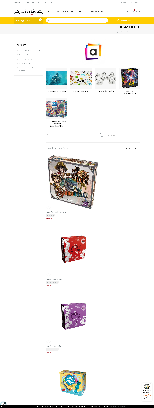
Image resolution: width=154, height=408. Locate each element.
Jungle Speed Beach (54, 230)
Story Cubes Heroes (87, 187)
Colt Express (116, 314)
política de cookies (119, 406)
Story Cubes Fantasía (54, 272)
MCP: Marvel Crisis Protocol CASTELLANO (28, 69)
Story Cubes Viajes (118, 230)
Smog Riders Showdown (56, 187)
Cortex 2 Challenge (119, 272)
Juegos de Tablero (26, 51)
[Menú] (150, 384)
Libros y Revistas (95, 388)
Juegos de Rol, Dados (97, 384)
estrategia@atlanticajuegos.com (26, 390)
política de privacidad (58, 358)
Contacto (71, 391)
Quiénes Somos (74, 388)
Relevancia (124, 135)
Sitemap (92, 391)
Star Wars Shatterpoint (27, 64)
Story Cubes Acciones (88, 230)
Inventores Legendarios (88, 272)
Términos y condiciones (77, 378)
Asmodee (21, 45)
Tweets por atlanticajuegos (121, 378)
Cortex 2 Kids (84, 314)
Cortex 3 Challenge (54, 314)
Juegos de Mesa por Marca (97, 379)
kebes (55, 404)
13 (135, 148)
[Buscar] (77, 20)
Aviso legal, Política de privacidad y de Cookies (77, 383)
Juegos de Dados (26, 59)
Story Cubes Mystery (119, 187)
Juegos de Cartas (26, 55)
